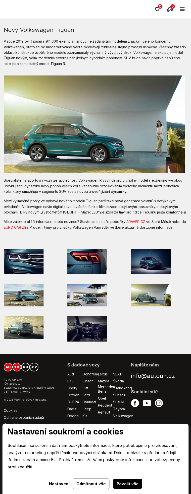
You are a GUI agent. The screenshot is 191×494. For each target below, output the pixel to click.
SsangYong (122, 388)
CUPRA (73, 402)
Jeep (87, 409)
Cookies (10, 410)
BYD (70, 381)
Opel (102, 398)
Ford (86, 395)
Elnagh (88, 381)
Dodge (73, 416)
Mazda (103, 381)
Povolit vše (128, 483)
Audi (71, 374)
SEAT (117, 374)
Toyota (119, 409)
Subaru (119, 395)
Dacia (72, 409)
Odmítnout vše (91, 483)
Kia (85, 416)
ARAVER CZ (135, 221)
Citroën (73, 395)
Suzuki (118, 402)
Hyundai (89, 402)
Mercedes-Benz (107, 389)
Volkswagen (123, 416)
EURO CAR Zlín (16, 227)
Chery (72, 388)
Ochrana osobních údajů (24, 417)
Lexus (103, 374)
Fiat (85, 388)
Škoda (118, 381)
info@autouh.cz (153, 375)
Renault (104, 412)
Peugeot (105, 405)
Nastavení (59, 483)
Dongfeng (91, 374)
